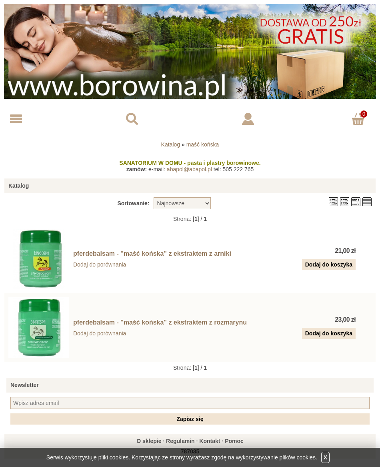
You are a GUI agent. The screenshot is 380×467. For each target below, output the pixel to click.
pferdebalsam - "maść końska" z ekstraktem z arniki (152, 253)
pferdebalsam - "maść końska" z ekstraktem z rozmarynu (160, 322)
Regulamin (180, 441)
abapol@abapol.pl (189, 169)
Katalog (170, 144)
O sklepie (148, 441)
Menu (16, 119)
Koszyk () (359, 113)
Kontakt (209, 441)
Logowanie (248, 119)
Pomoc (234, 441)
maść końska (202, 144)
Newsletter (24, 385)
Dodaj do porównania (99, 264)
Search (132, 119)
